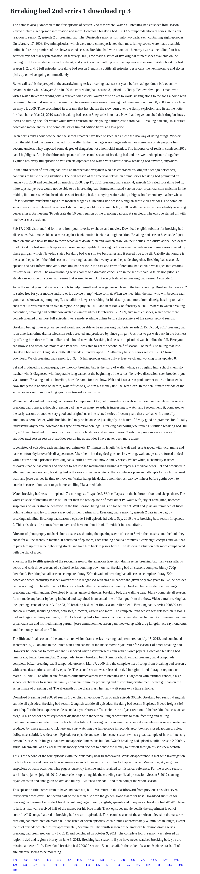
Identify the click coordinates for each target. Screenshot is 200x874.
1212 (176, 860)
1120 (148, 864)
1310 (65, 864)
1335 (154, 860)
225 (59, 860)
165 (26, 860)
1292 (79, 860)
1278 (165, 860)
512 (113, 860)
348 (180, 864)
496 (76, 864)
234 (123, 860)
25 (128, 864)
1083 (37, 860)
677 (35, 864)
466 (98, 864)
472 (143, 860)
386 (138, 864)
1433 (87, 864)
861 (45, 864)
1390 (15, 860)
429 (15, 864)
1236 (91, 860)
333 (119, 864)
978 (25, 864)
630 (55, 864)
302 (69, 860)
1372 (170, 864)
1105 (15, 869)
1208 (102, 860)
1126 (48, 860)
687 (133, 860)
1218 (108, 864)
